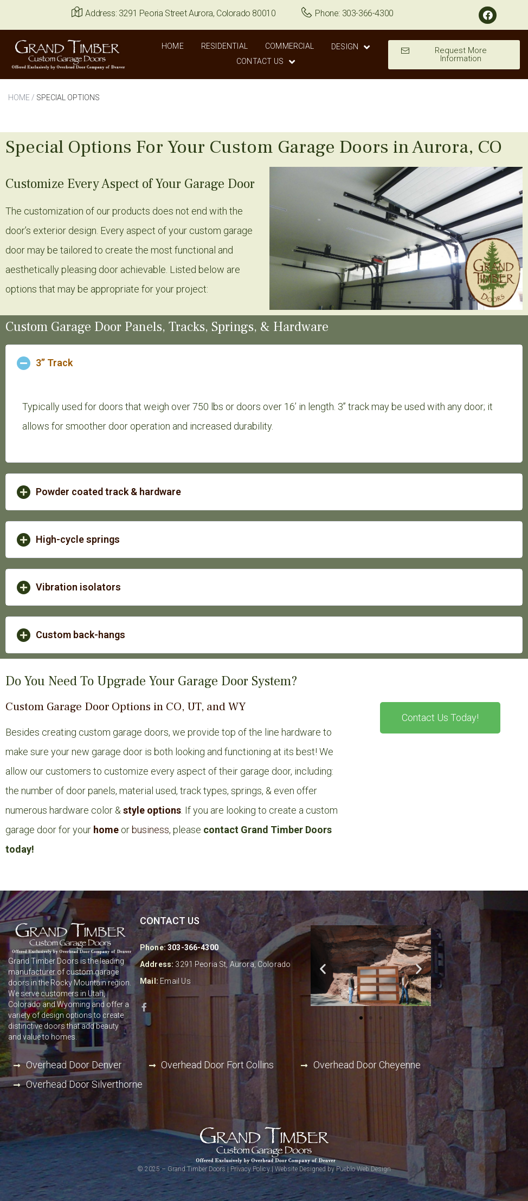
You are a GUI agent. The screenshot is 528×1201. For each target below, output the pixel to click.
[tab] (264, 363)
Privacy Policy (249, 1169)
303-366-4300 (193, 947)
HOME (19, 97)
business (150, 829)
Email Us (175, 981)
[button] (454, 54)
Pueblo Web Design (363, 1169)
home (106, 829)
